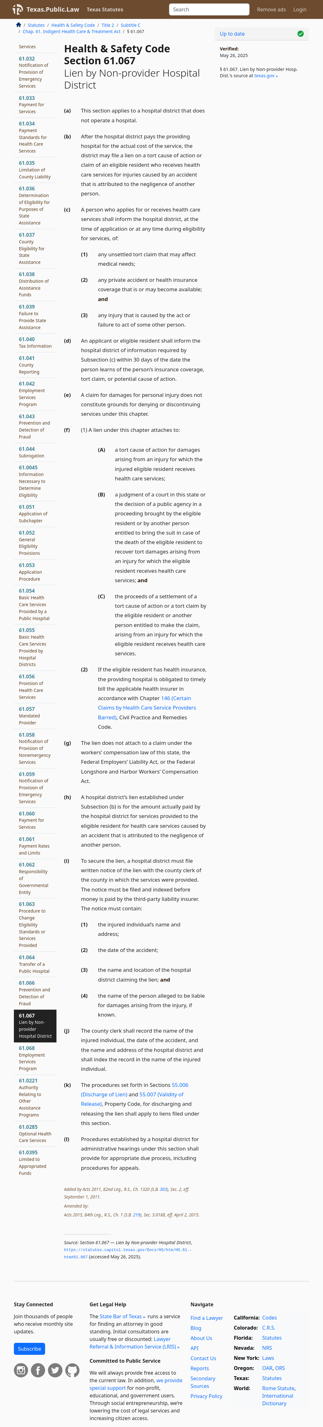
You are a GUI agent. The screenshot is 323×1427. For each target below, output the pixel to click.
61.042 (32, 393)
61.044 (31, 452)
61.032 (33, 72)
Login (300, 9)
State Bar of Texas (121, 1316)
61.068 (32, 1058)
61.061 (34, 846)
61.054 (34, 604)
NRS (267, 1347)
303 (163, 1189)
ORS (280, 1368)
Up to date (232, 33)
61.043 (34, 426)
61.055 (32, 647)
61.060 (31, 820)
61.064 (34, 964)
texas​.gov (264, 75)
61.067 (35, 1025)
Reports (200, 1368)
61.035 (35, 170)
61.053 (30, 572)
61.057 (29, 715)
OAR (267, 1368)
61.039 (32, 316)
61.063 (32, 924)
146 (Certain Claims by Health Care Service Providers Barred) (147, 707)
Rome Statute (278, 1388)
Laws (268, 1357)
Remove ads (271, 9)
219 (136, 1215)
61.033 (31, 105)
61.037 (32, 248)
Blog (196, 1328)
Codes (269, 1317)
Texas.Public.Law (52, 9)
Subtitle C (130, 25)
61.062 (33, 878)
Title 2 (108, 25)
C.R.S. (268, 1327)
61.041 (29, 365)
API (194, 1348)
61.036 (34, 205)
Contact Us (203, 1358)
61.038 (34, 284)
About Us (201, 1338)
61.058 (34, 748)
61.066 (34, 992)
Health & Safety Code (73, 25)
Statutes (36, 25)
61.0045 (32, 481)
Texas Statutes (105, 9)
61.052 (29, 542)
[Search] (209, 9)
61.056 (31, 686)
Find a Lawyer (207, 1317)
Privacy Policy (206, 1396)
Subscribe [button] (29, 1348)
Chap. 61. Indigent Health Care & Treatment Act (71, 31)
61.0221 (30, 1097)
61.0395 (32, 1162)
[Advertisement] (261, 132)
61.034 (33, 137)
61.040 (35, 342)
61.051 (33, 513)
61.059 (33, 787)
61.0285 (35, 1133)
